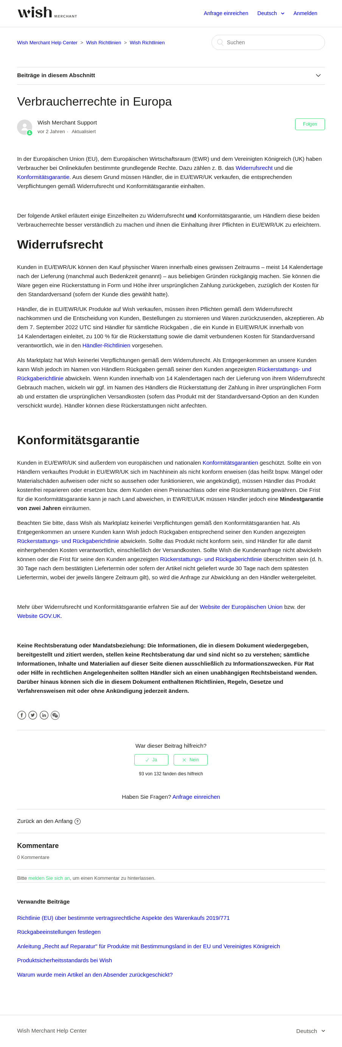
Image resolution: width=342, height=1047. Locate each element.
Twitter (32, 715)
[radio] (151, 759)
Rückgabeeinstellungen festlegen (59, 932)
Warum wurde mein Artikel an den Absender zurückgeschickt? (95, 974)
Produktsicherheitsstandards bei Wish (64, 960)
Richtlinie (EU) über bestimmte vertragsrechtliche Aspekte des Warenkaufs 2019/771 (123, 918)
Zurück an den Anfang (49, 821)
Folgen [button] (310, 124)
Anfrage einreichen (226, 13)
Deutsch (267, 13)
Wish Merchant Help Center (47, 42)
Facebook (21, 715)
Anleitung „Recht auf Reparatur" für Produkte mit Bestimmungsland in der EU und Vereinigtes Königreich (148, 946)
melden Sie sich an (49, 878)
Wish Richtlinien (103, 42)
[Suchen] (268, 42)
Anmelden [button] (305, 13)
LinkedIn (44, 715)
